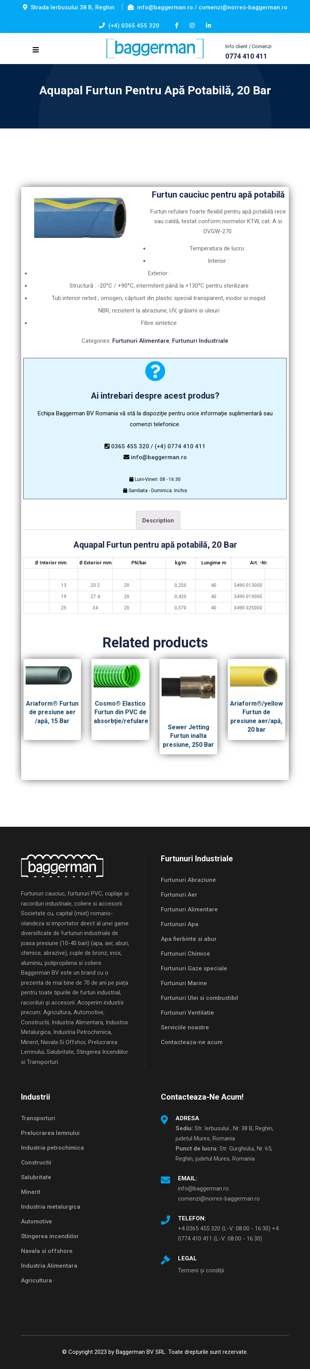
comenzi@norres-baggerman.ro (219, 1198)
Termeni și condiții (201, 1270)
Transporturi (38, 1118)
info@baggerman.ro (159, 457)
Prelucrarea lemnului (50, 1133)
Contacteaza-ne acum (192, 1042)
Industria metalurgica (50, 1206)
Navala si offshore (47, 1251)
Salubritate (36, 1177)
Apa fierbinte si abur (189, 938)
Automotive (36, 1221)
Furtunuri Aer (179, 894)
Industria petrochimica (52, 1147)
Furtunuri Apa (180, 924)
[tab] (158, 520)
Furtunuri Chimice (185, 953)
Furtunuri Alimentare (140, 340)
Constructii (36, 1162)
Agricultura (36, 1280)
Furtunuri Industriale (200, 340)
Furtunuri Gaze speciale (194, 968)
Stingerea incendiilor (50, 1236)
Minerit (30, 1192)
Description (158, 520)
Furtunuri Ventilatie (187, 1012)
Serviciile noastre (185, 1027)
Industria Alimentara (49, 1265)
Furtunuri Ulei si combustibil (199, 997)
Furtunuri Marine (184, 983)
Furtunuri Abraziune (188, 879)
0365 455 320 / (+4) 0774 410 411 (158, 446)
